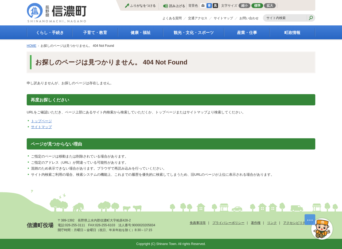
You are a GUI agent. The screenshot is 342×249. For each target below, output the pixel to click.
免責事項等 (198, 223)
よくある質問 (172, 18)
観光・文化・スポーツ (194, 32)
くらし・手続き (50, 32)
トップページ (41, 121)
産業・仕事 (247, 32)
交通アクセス (197, 18)
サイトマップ (223, 18)
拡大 (270, 5)
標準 (257, 5)
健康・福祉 (141, 32)
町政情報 (292, 32)
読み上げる (177, 6)
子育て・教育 (95, 32)
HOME (31, 46)
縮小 (244, 5)
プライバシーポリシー (228, 223)
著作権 (256, 223)
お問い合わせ (249, 18)
